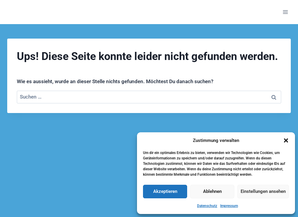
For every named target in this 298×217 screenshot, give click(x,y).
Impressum (229, 206)
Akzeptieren (165, 191)
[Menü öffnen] (285, 12)
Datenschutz (207, 206)
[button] (286, 140)
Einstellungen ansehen (263, 191)
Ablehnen (212, 191)
